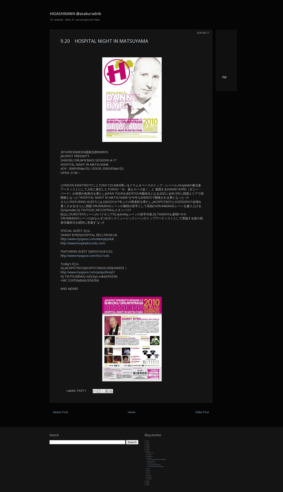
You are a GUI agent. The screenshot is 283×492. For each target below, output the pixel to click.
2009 (147, 481)
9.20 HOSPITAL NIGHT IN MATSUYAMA (104, 41)
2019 (147, 440)
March (148, 475)
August (148, 458)
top (224, 77)
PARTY (81, 391)
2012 (147, 447)
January (148, 479)
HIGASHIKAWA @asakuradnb (75, 13)
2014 (147, 444)
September (149, 456)
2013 (147, 446)
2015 (147, 442)
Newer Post (60, 412)
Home (131, 412)
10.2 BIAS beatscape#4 (151, 462)
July (148, 468)
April (148, 473)
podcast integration (151, 461)
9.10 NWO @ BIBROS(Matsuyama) (154, 464)
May (148, 472)
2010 (147, 451)
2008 (147, 482)
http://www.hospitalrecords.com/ (83, 243)
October (149, 454)
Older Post (202, 412)
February (149, 477)
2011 (147, 449)
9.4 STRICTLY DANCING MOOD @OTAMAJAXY (156, 459)
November (149, 452)
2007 (147, 484)
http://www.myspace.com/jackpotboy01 (88, 272)
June (148, 470)
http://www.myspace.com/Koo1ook (85, 256)
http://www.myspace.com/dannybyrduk (87, 239)
